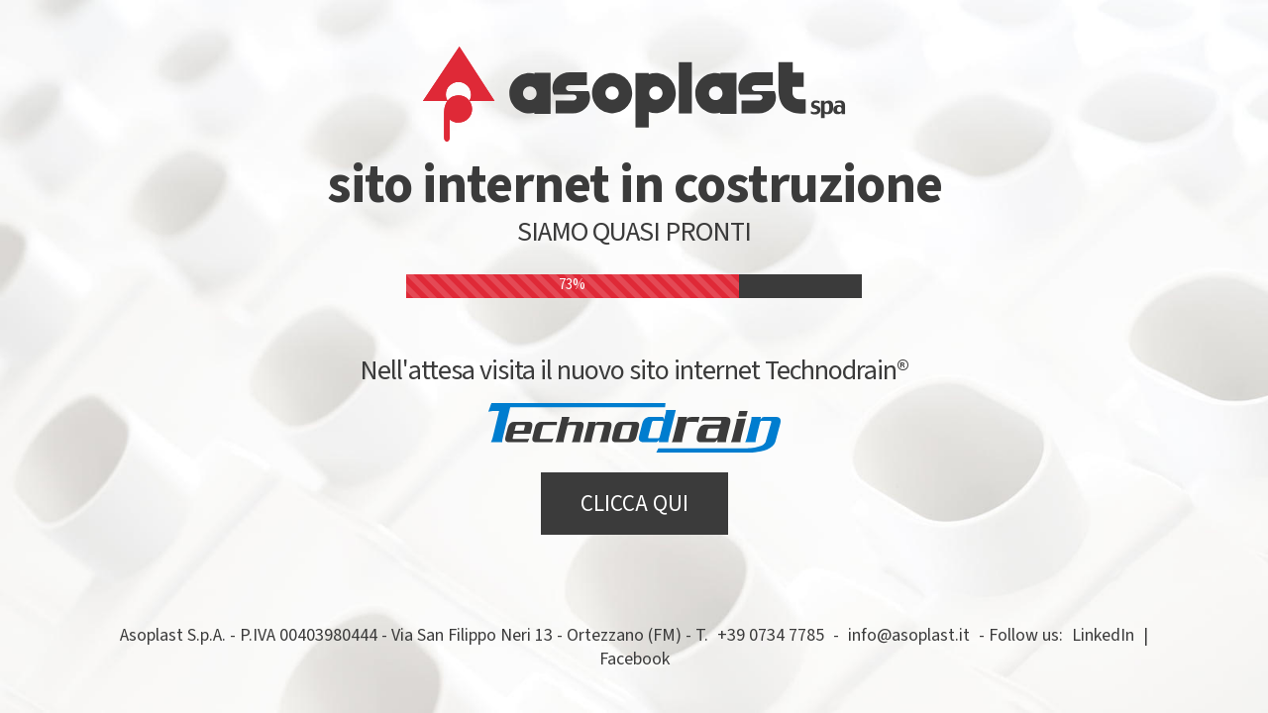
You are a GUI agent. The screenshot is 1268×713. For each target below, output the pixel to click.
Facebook (634, 659)
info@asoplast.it (909, 635)
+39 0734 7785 (770, 635)
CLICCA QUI (634, 503)
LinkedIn (1103, 635)
